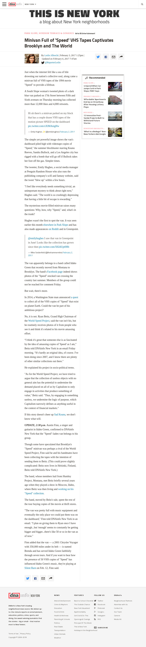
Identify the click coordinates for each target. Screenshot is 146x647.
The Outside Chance (82, 604)
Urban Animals (59, 634)
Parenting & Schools (62, 619)
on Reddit (54, 229)
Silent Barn (30, 568)
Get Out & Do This (81, 615)
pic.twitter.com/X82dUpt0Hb (54, 246)
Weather (57, 637)
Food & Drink (59, 611)
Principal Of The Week (83, 623)
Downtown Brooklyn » (94, 128)
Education (58, 608)
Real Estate (58, 626)
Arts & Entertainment (85, 33)
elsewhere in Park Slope (55, 224)
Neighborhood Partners (123, 600)
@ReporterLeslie (53, 62)
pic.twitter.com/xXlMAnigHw (43, 126)
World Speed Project (38, 320)
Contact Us (118, 608)
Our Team (118, 611)
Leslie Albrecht (51, 55)
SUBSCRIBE (101, 627)
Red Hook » (89, 112)
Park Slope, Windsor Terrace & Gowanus (49, 33)
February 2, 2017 (67, 131)
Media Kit (117, 619)
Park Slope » (89, 83)
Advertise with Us (120, 604)
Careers (117, 615)
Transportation (59, 630)
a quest (74, 297)
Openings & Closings (82, 619)
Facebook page (55, 271)
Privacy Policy (25, 633)
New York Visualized (82, 608)
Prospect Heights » (92, 96)
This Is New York (80, 626)
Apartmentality (80, 611)
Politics (57, 623)
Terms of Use (14, 633)
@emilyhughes (36, 238)
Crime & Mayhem (61, 604)
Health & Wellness (61, 615)
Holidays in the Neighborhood (85, 630)
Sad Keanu (59, 414)
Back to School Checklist (83, 600)
